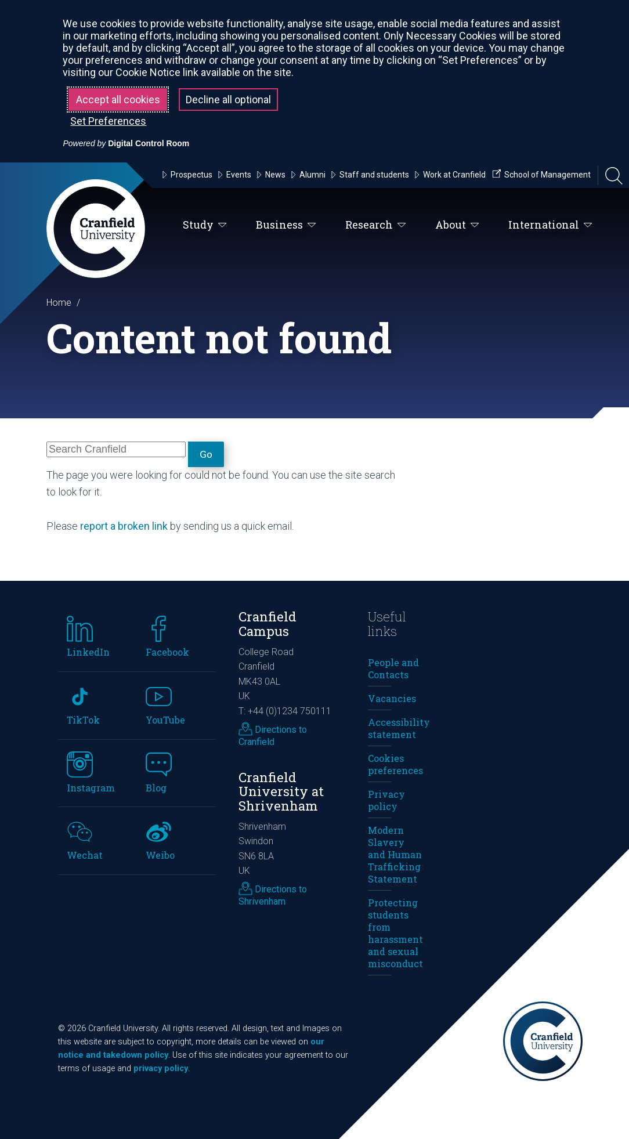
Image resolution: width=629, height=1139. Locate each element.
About (457, 225)
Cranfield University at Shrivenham (281, 791)
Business (286, 225)
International (550, 225)
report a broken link (124, 526)
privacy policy (160, 1068)
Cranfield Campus (267, 623)
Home (58, 302)
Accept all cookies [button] (118, 99)
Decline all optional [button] (228, 99)
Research (375, 225)
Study (205, 225)
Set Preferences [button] (108, 121)
